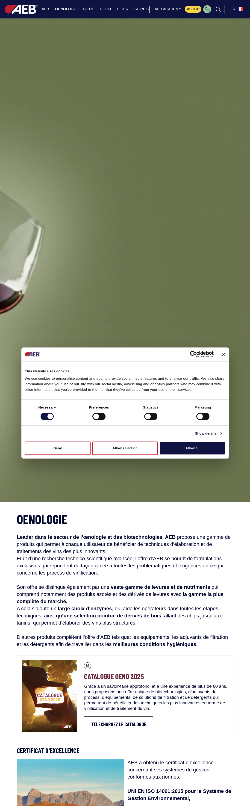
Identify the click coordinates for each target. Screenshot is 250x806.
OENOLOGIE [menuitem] (66, 9)
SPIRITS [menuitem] (141, 9)
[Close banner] (223, 354)
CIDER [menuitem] (122, 9)
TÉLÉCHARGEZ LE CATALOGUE (118, 724)
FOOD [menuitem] (105, 9)
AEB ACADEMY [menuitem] (168, 9)
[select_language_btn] (236, 9)
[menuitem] (207, 9)
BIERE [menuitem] (88, 9)
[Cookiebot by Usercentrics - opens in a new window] (193, 354)
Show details (205, 433)
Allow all (192, 448)
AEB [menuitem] (45, 9)
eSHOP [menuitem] (193, 9)
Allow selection (125, 448)
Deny (57, 448)
